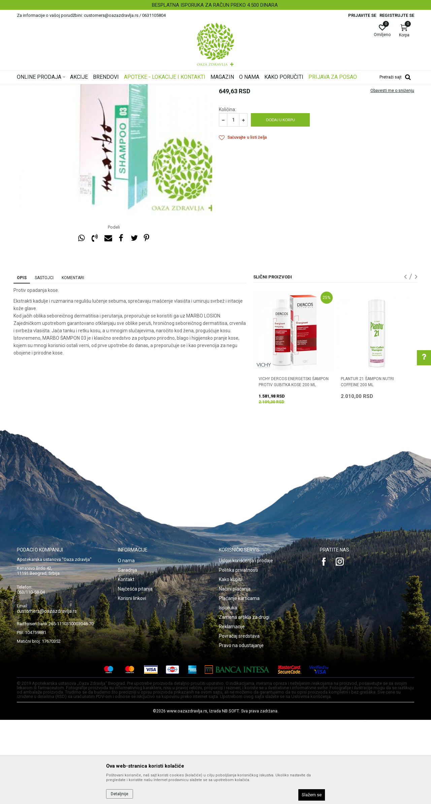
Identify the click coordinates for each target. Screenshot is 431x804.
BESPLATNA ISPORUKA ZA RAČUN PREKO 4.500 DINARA (215, 5)
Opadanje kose (159, 88)
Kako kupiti (230, 663)
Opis (22, 362)
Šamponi (132, 88)
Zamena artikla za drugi (244, 701)
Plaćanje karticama (239, 682)
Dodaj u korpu (280, 204)
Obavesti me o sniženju (392, 174)
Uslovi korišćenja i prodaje (246, 644)
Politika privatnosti (238, 654)
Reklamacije (232, 710)
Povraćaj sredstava (239, 720)
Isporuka (228, 692)
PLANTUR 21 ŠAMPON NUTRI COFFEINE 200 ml (367, 466)
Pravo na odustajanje (241, 729)
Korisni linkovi (132, 682)
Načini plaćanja (235, 673)
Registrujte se (396, 15)
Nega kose (109, 88)
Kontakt (126, 663)
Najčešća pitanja (135, 673)
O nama (126, 644)
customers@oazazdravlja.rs (47, 695)
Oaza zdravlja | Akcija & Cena (44, 88)
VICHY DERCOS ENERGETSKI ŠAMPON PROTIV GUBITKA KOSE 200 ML (294, 466)
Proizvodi (85, 88)
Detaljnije (119, 794)
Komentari (73, 362)
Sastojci (44, 362)
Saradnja (127, 654)
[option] (215, 5)
